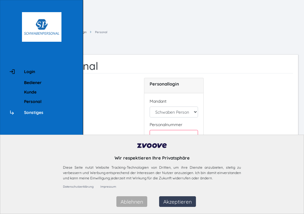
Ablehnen (132, 201)
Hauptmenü (128, 32)
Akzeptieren (177, 201)
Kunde (30, 92)
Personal (33, 101)
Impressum (108, 187)
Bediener (33, 82)
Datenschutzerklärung (78, 187)
